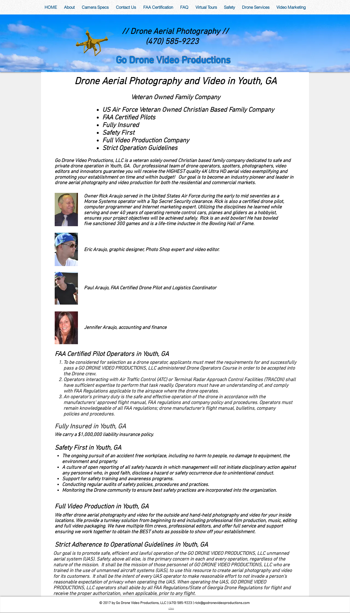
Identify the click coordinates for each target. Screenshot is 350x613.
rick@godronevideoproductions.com (222, 603)
